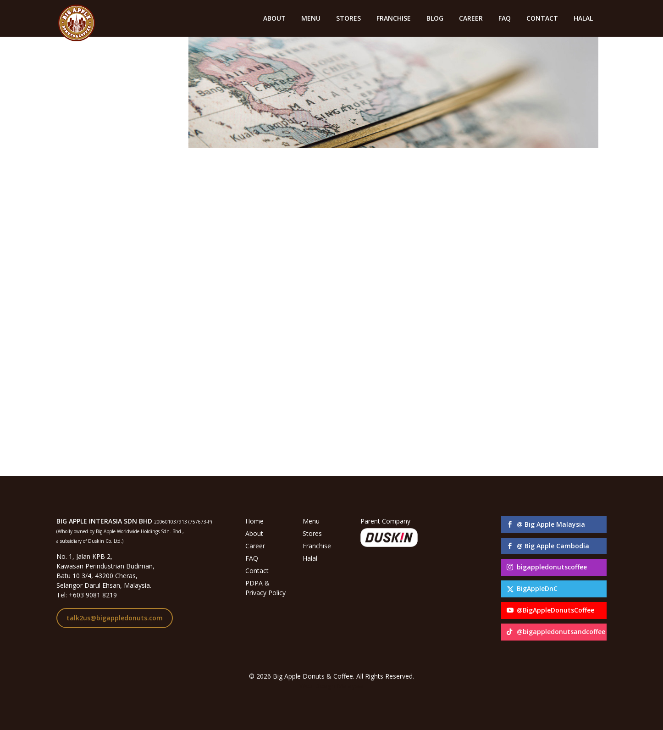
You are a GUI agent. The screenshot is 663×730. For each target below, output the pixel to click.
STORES (348, 18)
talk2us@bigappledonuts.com (114, 617)
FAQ (504, 18)
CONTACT (542, 18)
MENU (310, 18)
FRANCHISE (393, 18)
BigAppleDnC (537, 588)
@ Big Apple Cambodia (553, 545)
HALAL (583, 18)
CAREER (471, 18)
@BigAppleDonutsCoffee (555, 610)
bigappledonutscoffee (552, 567)
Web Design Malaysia (331, 685)
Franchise (317, 545)
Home (254, 521)
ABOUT (274, 18)
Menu (311, 521)
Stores (312, 533)
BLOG (434, 18)
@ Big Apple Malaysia (551, 524)
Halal (310, 558)
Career (255, 545)
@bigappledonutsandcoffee (561, 631)
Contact (257, 570)
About (254, 533)
